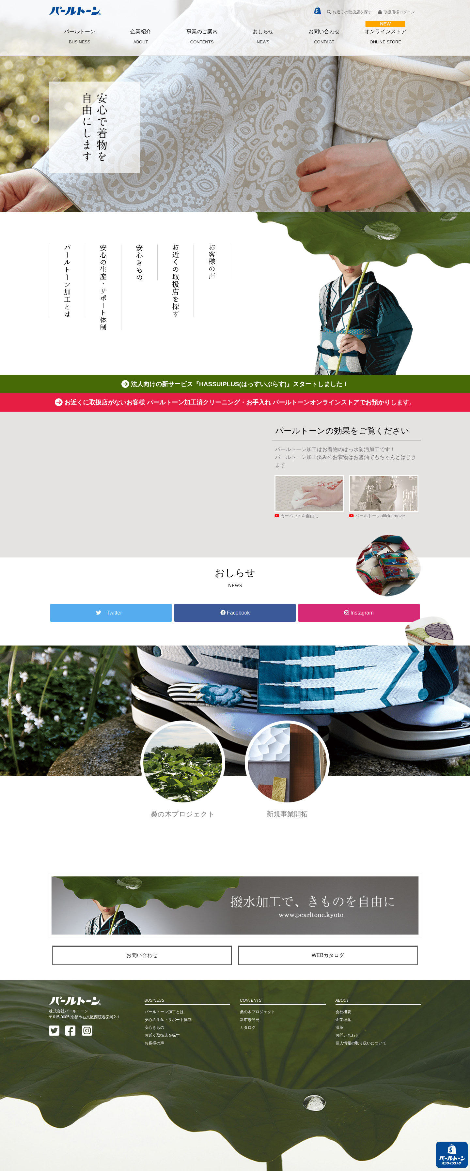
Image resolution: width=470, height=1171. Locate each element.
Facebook (235, 613)
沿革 (339, 1027)
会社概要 (343, 1012)
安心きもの (154, 1027)
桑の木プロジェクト (257, 1012)
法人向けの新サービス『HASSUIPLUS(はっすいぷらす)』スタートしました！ (235, 384)
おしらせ (263, 36)
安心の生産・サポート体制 (168, 1019)
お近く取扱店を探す (162, 1035)
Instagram (359, 613)
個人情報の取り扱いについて (361, 1043)
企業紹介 (140, 36)
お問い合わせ (324, 36)
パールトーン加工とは (164, 1012)
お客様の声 (154, 1043)
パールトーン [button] (79, 36)
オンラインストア (385, 36)
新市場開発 (249, 1019)
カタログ (248, 1027)
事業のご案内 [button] (202, 36)
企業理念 (343, 1019)
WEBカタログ (328, 955)
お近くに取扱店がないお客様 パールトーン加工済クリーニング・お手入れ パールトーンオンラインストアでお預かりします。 (235, 402)
